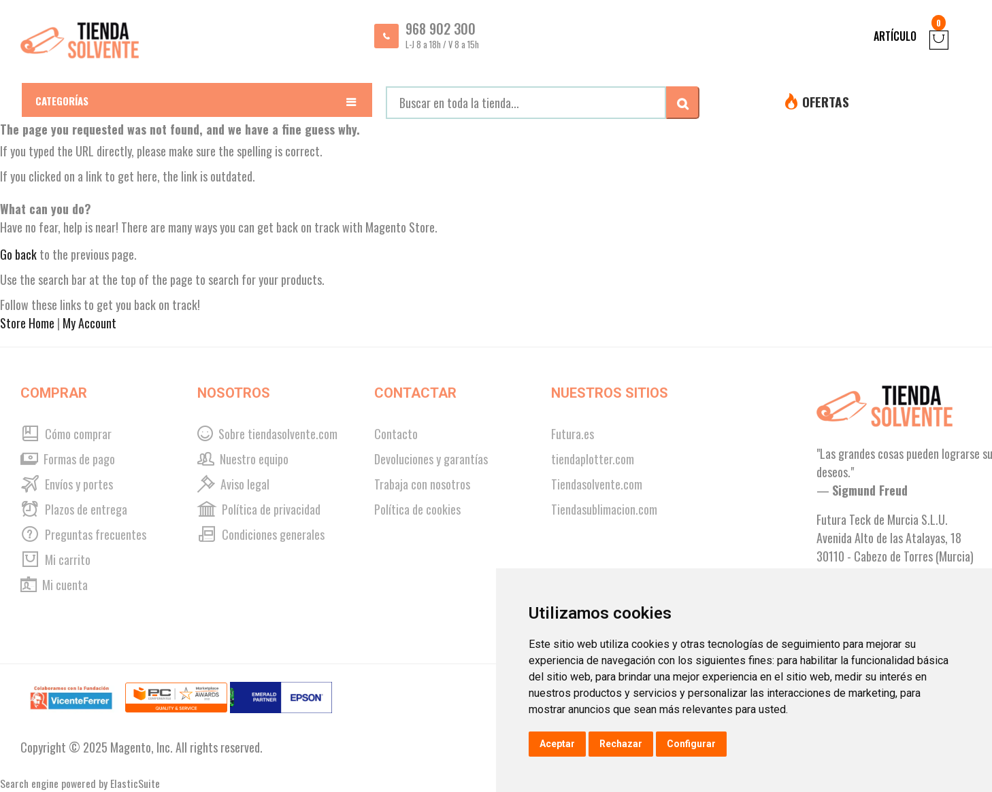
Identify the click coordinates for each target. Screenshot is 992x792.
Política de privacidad (258, 509)
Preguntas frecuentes (83, 534)
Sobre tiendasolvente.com (267, 434)
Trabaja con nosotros (422, 484)
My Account (89, 323)
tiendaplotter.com (592, 459)
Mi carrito (55, 559)
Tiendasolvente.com (596, 484)
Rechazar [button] (620, 743)
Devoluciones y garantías (431, 459)
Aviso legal (233, 484)
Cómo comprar (66, 434)
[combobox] (526, 103)
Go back (18, 254)
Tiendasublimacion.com (604, 509)
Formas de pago (67, 459)
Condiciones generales (261, 534)
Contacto (396, 434)
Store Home (27, 323)
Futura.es (572, 434)
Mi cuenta (54, 584)
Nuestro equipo (242, 459)
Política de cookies (417, 509)
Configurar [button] (691, 743)
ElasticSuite (135, 783)
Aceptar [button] (557, 743)
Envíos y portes (66, 484)
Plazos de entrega (73, 509)
